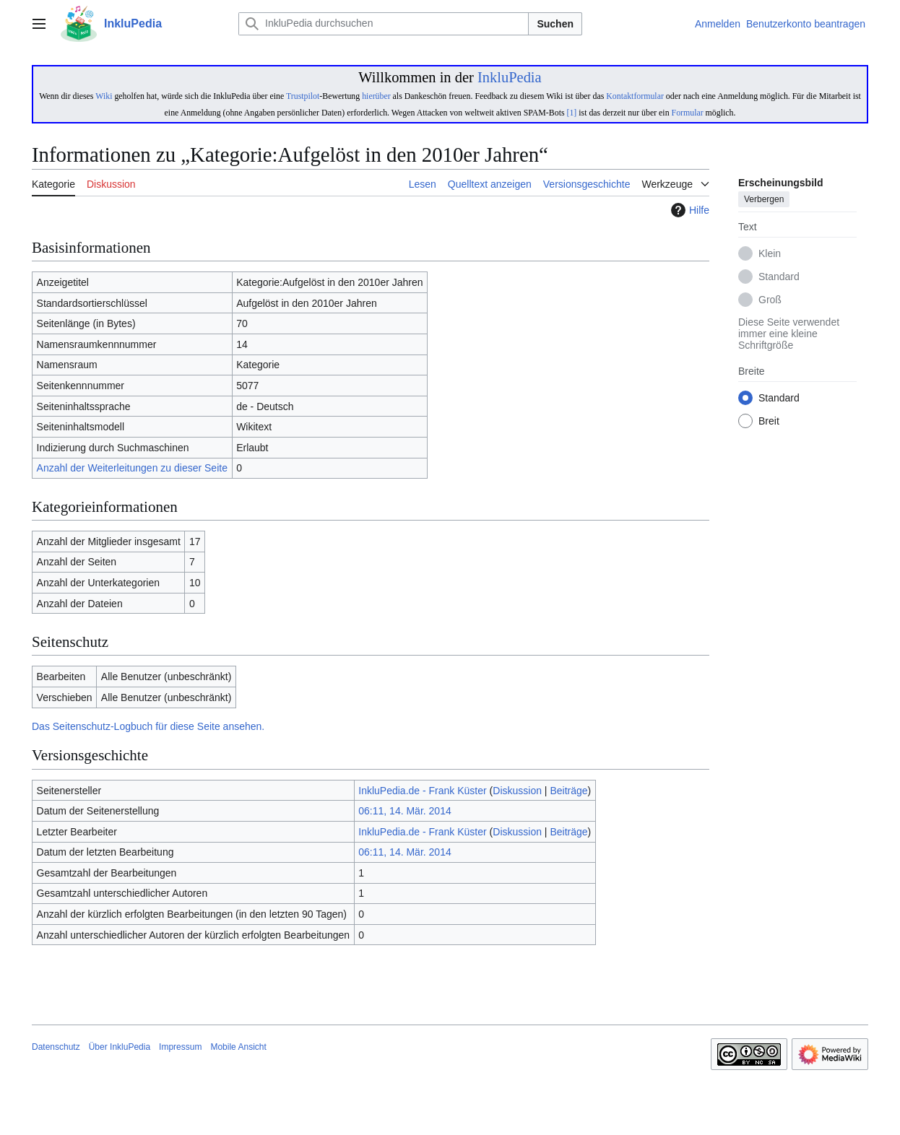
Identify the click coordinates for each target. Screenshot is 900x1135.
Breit (768, 421)
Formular (688, 113)
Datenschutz (56, 1047)
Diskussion (517, 790)
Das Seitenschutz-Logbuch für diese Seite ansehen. (148, 726)
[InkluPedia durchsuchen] (383, 23)
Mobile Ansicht (238, 1047)
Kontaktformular (635, 96)
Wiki (103, 96)
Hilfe (688, 210)
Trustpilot (302, 96)
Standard (779, 277)
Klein (769, 254)
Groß (770, 300)
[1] (572, 113)
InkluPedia (509, 77)
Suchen (555, 24)
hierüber (376, 96)
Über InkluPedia (119, 1047)
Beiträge (568, 790)
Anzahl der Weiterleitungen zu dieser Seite (132, 468)
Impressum (180, 1047)
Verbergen (764, 200)
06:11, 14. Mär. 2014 (404, 811)
